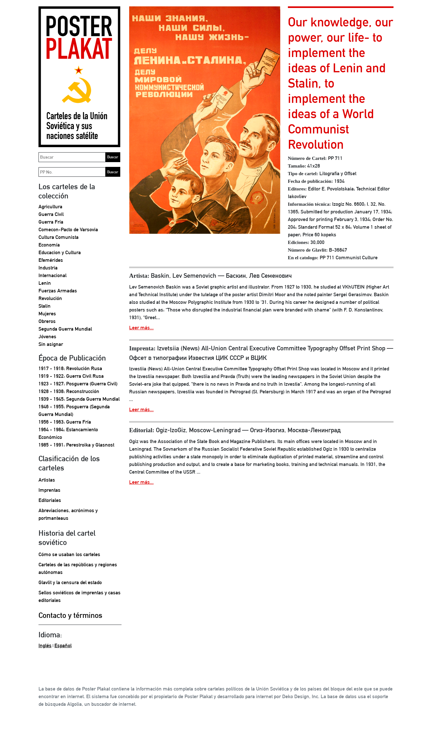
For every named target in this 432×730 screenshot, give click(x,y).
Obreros (47, 321)
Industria (48, 268)
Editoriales (49, 500)
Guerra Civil (51, 214)
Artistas (46, 480)
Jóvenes (47, 336)
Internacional (52, 275)
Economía (49, 245)
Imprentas (49, 490)
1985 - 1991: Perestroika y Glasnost (76, 445)
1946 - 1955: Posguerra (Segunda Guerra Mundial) (74, 410)
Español (63, 645)
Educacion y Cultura (59, 252)
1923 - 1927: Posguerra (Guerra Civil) (77, 384)
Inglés (45, 645)
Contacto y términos (70, 615)
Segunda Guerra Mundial (65, 329)
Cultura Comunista (58, 237)
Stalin (44, 306)
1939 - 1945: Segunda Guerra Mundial (79, 399)
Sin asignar (50, 344)
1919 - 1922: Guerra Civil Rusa (71, 376)
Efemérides (50, 260)
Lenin (44, 283)
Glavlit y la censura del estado (70, 582)
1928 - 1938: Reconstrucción (68, 391)
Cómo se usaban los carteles (69, 554)
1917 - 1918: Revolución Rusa (70, 368)
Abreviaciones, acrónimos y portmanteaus (68, 514)
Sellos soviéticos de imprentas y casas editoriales (79, 596)
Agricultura (50, 207)
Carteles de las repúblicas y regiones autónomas (77, 568)
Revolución (50, 298)
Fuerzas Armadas (57, 291)
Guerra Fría (50, 222)
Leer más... (141, 328)
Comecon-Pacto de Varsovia (68, 229)
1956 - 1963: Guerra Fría (64, 422)
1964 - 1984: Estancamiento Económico (68, 433)
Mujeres (47, 314)
